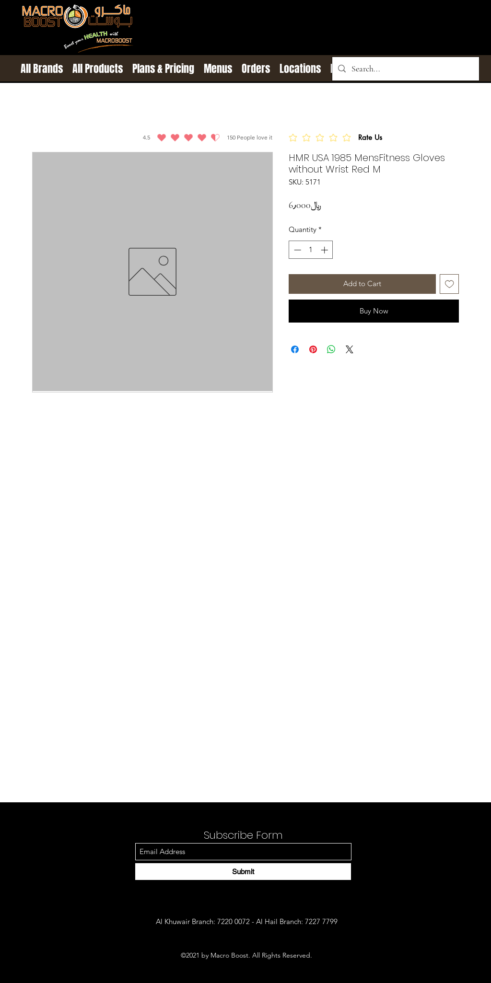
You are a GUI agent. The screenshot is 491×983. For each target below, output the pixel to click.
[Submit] (243, 871)
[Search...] (405, 69)
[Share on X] (349, 349)
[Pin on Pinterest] (313, 349)
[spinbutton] (311, 250)
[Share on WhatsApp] (331, 349)
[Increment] (325, 250)
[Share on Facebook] (295, 349)
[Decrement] (296, 250)
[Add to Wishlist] (449, 284)
